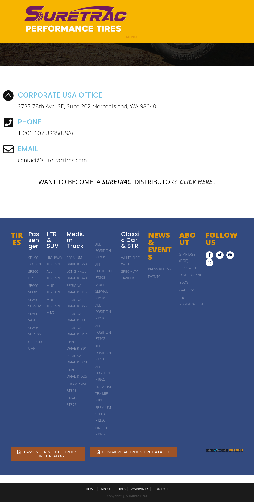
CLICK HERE (196, 181)
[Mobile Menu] (128, 37)
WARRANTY (139, 489)
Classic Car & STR (130, 240)
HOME (91, 489)
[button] (48, 454)
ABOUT (106, 489)
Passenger (33, 240)
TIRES (17, 238)
